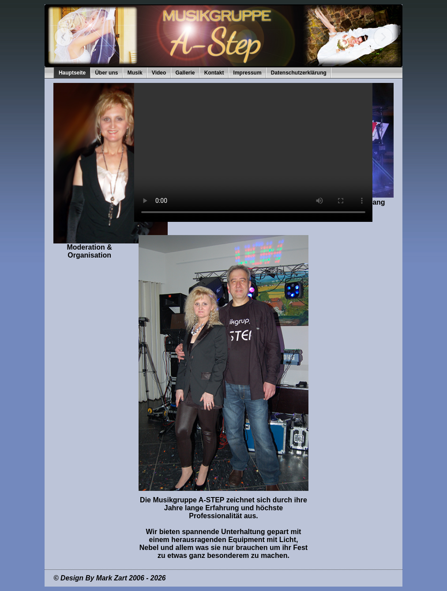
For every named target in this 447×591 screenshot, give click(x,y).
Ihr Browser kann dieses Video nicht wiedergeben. (253, 152)
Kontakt (214, 73)
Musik (135, 73)
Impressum (247, 73)
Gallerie (185, 73)
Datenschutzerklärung (299, 73)
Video (159, 73)
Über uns (106, 73)
